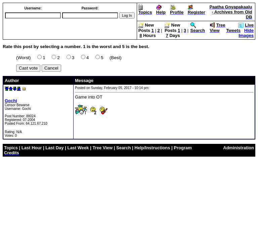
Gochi (11, 100)
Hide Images (246, 33)
